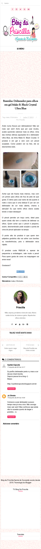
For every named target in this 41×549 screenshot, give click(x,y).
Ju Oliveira (11, 396)
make (8, 117)
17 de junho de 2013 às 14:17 (16, 367)
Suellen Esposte (13, 365)
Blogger (28, 483)
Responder (11, 388)
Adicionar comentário (11, 424)
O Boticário (14, 117)
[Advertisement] (20, 77)
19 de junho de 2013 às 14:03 (16, 398)
